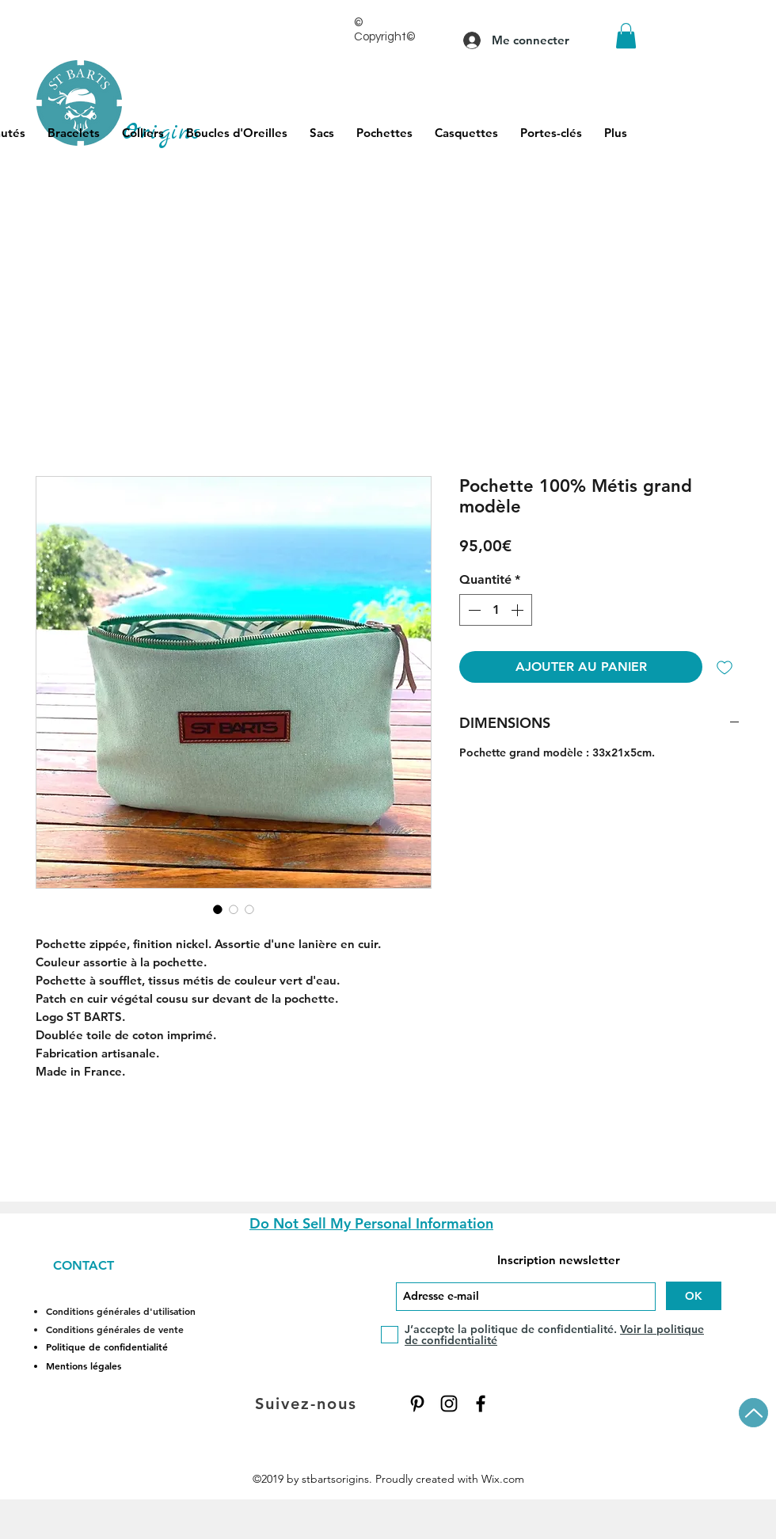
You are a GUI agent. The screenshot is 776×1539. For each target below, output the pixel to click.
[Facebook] (481, 1403)
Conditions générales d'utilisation (121, 1311)
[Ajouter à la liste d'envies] (724, 667)
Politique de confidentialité (107, 1346)
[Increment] (519, 610)
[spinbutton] (496, 610)
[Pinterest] (417, 1403)
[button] (626, 35)
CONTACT (83, 1265)
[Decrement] (473, 610)
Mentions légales (83, 1365)
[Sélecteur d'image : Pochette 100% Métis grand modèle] (218, 909)
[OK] (693, 1296)
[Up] (753, 1412)
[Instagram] (449, 1403)
